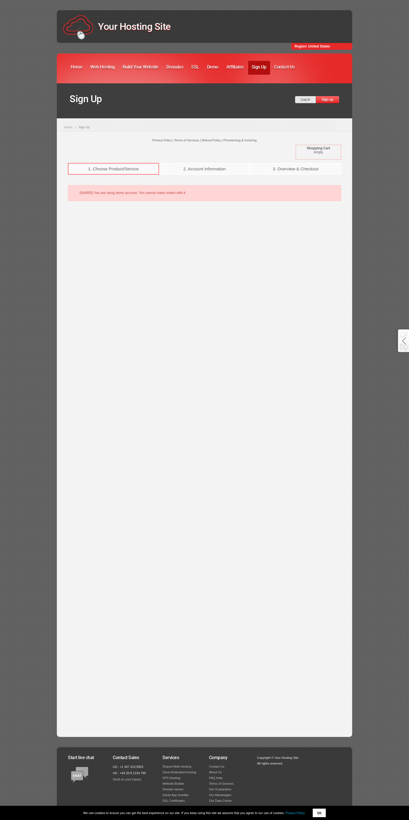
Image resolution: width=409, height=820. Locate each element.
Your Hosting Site (134, 26)
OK (319, 813)
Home (76, 67)
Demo (212, 67)
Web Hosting (102, 67)
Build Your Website (140, 67)
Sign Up (259, 67)
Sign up (327, 100)
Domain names (172, 789)
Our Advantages (220, 795)
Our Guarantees (220, 789)
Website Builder (173, 783)
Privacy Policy (295, 813)
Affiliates (235, 67)
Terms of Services (221, 783)
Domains (174, 67)
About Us (215, 772)
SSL (195, 67)
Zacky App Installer (175, 795)
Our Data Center (220, 800)
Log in (305, 100)
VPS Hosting (171, 778)
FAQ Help (216, 778)
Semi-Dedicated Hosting (179, 772)
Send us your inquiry (127, 779)
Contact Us (284, 67)
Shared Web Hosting (176, 766)
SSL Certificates (173, 800)
